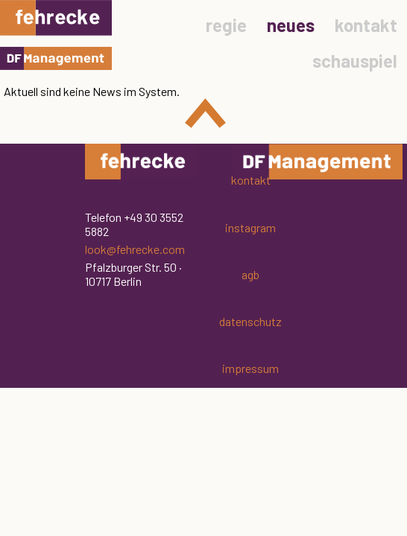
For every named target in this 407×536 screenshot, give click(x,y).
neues (291, 25)
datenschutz (250, 321)
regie (226, 25)
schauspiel (354, 60)
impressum (250, 368)
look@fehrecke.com (135, 249)
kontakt (366, 25)
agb (250, 274)
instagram (250, 227)
